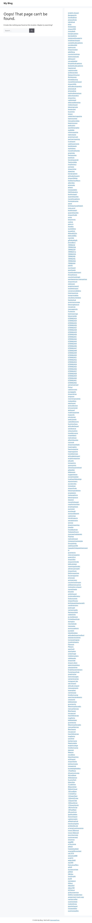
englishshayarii (73, 286)
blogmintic (72, 219)
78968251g (72, 252)
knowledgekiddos (74, 768)
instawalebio (72, 908)
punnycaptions (73, 628)
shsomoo (71, 840)
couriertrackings (74, 54)
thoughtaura (72, 275)
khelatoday (72, 27)
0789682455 (72, 366)
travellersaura (73, 433)
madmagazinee (73, 412)
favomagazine (73, 449)
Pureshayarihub (73, 672)
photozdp (71, 185)
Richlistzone (72, 77)
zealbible (71, 130)
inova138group (73, 830)
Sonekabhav (72, 17)
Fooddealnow (73, 530)
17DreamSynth (73, 805)
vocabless (71, 755)
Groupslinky (72, 543)
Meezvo (70, 752)
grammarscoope (74, 302)
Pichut (70, 387)
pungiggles (72, 392)
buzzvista (71, 112)
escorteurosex (73, 835)
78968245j (71, 259)
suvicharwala (72, 902)
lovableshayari (73, 288)
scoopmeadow (73, 477)
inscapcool (72, 713)
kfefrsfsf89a (72, 236)
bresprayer (72, 109)
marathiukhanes (74, 151)
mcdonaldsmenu (74, 596)
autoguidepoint (73, 513)
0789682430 (72, 334)
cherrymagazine (74, 555)
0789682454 (72, 364)
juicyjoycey (72, 417)
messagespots (73, 688)
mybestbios (72, 401)
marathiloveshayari (75, 82)
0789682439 (72, 332)
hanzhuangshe (73, 823)
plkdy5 (70, 846)
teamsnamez (72, 118)
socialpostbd (72, 45)
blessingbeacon (73, 304)
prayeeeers (72, 493)
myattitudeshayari (74, 272)
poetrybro (71, 125)
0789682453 (72, 362)
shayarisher (72, 169)
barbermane (72, 741)
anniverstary (72, 580)
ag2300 (70, 862)
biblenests (71, 472)
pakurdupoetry (73, 95)
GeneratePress (54, 920)
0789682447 (72, 348)
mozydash (71, 31)
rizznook (71, 442)
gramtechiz (72, 704)
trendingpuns (73, 518)
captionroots (72, 389)
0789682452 (72, 360)
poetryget (71, 608)
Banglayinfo (72, 15)
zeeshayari (72, 403)
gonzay (70, 523)
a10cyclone (72, 844)
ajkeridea (71, 183)
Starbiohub (72, 300)
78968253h (72, 254)
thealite (70, 527)
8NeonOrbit (72, 787)
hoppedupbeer (73, 849)
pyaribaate (72, 270)
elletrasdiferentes (74, 102)
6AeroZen (71, 782)
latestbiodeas (73, 633)
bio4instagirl (72, 194)
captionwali (72, 100)
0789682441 (72, 337)
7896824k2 (72, 261)
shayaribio (71, 559)
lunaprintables (73, 295)
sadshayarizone (73, 144)
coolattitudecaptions (75, 43)
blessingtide (72, 316)
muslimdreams (73, 642)
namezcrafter (73, 899)
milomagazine (73, 132)
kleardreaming (73, 757)
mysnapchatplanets (75, 534)
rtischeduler (72, 624)
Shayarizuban (73, 50)
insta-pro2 (71, 208)
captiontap (72, 516)
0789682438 (72, 330)
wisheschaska (73, 764)
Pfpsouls (71, 644)
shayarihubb (72, 215)
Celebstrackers (73, 656)
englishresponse (74, 458)
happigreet (72, 68)
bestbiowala (72, 146)
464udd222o (72, 233)
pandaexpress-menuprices (77, 279)
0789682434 (72, 321)
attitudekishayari (74, 456)
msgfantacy (72, 164)
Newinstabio (72, 743)
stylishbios (72, 148)
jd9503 (70, 872)
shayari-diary (72, 663)
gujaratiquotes (73, 197)
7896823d (71, 245)
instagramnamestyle (75, 541)
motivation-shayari (74, 587)
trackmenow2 (73, 837)
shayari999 (72, 29)
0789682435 (72, 323)
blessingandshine (74, 490)
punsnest (71, 509)
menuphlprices (73, 709)
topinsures (72, 47)
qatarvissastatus (74, 665)
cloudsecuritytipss (74, 298)
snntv (70, 217)
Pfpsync (71, 647)
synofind (71, 738)
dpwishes (71, 171)
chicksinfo (71, 699)
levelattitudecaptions (75, 66)
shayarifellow (72, 178)
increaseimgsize (73, 640)
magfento (71, 718)
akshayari (71, 410)
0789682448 (72, 350)
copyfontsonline (74, 504)
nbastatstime (72, 667)
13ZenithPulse (73, 798)
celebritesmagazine (75, 116)
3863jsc (70, 874)
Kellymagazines (73, 573)
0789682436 (72, 325)
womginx (71, 621)
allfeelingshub (73, 821)
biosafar (71, 592)
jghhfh (70, 265)
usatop (70, 222)
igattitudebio (72, 814)
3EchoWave (72, 775)
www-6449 (72, 860)
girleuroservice (73, 892)
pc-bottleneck (73, 617)
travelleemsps (73, 454)
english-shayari (73, 13)
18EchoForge (72, 807)
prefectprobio (73, 73)
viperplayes (72, 135)
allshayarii (71, 59)
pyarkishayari (73, 906)
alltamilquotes (73, 440)
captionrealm (73, 819)
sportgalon (72, 651)
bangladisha (72, 36)
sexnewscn (72, 881)
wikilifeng (71, 52)
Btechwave (72, 711)
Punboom (71, 311)
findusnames (72, 598)
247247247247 (73, 385)
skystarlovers (72, 481)
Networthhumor (74, 75)
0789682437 (72, 327)
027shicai (71, 890)
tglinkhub (71, 22)
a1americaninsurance (75, 828)
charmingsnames (74, 399)
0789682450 (72, 355)
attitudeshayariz (74, 176)
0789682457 (72, 371)
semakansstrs (73, 520)
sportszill (71, 649)
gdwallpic (71, 470)
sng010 (70, 858)
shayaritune (72, 571)
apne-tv (70, 224)
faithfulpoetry (73, 192)
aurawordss (72, 484)
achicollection (73, 406)
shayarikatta (72, 761)
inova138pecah (73, 833)
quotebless (72, 229)
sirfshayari (71, 759)
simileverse (72, 429)
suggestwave (72, 474)
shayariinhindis (73, 562)
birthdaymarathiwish (75, 206)
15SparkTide (72, 801)
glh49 (70, 867)
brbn (69, 24)
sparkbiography (73, 128)
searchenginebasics (75, 697)
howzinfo (71, 415)
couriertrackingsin (74, 582)
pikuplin (71, 461)
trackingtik (72, 876)
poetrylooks (72, 419)
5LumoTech (72, 780)
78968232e (72, 247)
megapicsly (72, 766)
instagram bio (73, 681)
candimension (73, 605)
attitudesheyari (73, 426)
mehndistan (72, 438)
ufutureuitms (72, 431)
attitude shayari (73, 686)
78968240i (71, 256)
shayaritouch (72, 282)
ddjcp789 (71, 888)
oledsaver (71, 284)
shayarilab (71, 660)
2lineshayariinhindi (75, 467)
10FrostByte (72, 791)
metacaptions (73, 495)
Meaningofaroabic (74, 706)
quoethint (71, 231)
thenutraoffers (73, 865)
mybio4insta (72, 904)
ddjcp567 (71, 885)
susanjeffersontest (74, 851)
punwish (71, 631)
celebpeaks (72, 658)
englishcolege (73, 745)
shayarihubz (72, 488)
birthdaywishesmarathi (76, 603)
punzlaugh (72, 511)
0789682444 (72, 343)
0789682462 (72, 383)
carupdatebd (72, 61)
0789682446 (72, 346)
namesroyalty (73, 610)
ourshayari (72, 268)
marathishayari (73, 502)
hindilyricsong (73, 695)
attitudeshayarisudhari (76, 635)
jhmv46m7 (72, 242)
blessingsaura (73, 497)
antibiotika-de (73, 826)
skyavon (71, 500)
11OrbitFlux (72, 794)
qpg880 (70, 842)
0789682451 (72, 357)
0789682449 (72, 353)
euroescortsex (73, 869)
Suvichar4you (73, 424)
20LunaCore (72, 812)
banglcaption (72, 174)
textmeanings (73, 314)
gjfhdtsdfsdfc (72, 240)
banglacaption (73, 34)
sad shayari (72, 683)
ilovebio (71, 226)
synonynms (72, 465)
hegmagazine (73, 451)
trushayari (71, 141)
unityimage (72, 654)
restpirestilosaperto (75, 38)
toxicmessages (73, 677)
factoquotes (72, 155)
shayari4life (72, 84)
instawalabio (72, 190)
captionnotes (72, 70)
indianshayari (73, 105)
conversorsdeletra (74, 291)
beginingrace (72, 123)
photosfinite (72, 20)
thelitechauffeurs (74, 180)
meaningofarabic (74, 566)
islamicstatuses (73, 56)
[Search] (31, 30)
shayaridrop (72, 394)
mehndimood (73, 539)
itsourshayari (72, 817)
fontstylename (73, 201)
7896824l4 (71, 263)
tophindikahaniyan (74, 93)
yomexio (71, 167)
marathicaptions (74, 199)
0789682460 (72, 378)
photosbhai (72, 91)
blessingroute (73, 107)
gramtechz (72, 553)
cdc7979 (71, 853)
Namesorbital (73, 612)
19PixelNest (72, 810)
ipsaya (70, 114)
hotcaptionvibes (74, 121)
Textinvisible (72, 162)
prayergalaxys (73, 507)
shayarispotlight (74, 445)
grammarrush (73, 137)
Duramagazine (73, 575)
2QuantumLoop (73, 773)
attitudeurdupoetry (75, 86)
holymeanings (73, 293)
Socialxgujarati (73, 160)
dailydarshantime (74, 637)
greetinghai (72, 674)
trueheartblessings (74, 479)
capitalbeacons (73, 422)
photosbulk (72, 89)
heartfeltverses (73, 716)
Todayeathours (73, 532)
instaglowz (72, 486)
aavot (70, 203)
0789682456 (72, 369)
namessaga (72, 693)
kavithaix (71, 158)
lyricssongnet (73, 408)
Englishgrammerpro (75, 670)
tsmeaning (72, 463)
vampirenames (73, 679)
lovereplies (72, 690)
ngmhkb (71, 238)
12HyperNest (72, 796)
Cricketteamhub (74, 619)
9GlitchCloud (72, 789)
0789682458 (72, 373)
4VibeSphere (72, 778)
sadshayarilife (73, 546)
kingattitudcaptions (75, 63)
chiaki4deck (72, 435)
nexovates (71, 626)
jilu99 (70, 879)
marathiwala (72, 589)
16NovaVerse (72, 803)
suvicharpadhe (73, 911)
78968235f (72, 249)
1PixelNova (72, 771)
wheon (70, 187)
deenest (71, 750)
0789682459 (72, 376)
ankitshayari (72, 594)
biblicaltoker (72, 564)
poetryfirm (72, 557)
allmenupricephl (74, 569)
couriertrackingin (74, 277)
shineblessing (73, 79)
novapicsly (71, 307)
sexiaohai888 (72, 856)
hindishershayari (74, 40)
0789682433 (72, 318)
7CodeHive (72, 784)
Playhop (71, 536)
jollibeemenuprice (74, 585)
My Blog (8, 3)
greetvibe (71, 153)
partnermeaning (74, 139)
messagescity (73, 309)
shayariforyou (73, 601)
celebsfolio (72, 614)
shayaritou (72, 98)
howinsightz (72, 447)
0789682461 (72, 380)
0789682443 (72, 341)
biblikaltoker (72, 702)
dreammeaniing (73, 525)
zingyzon (71, 396)
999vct (70, 883)
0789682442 (72, 339)
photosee (71, 578)
